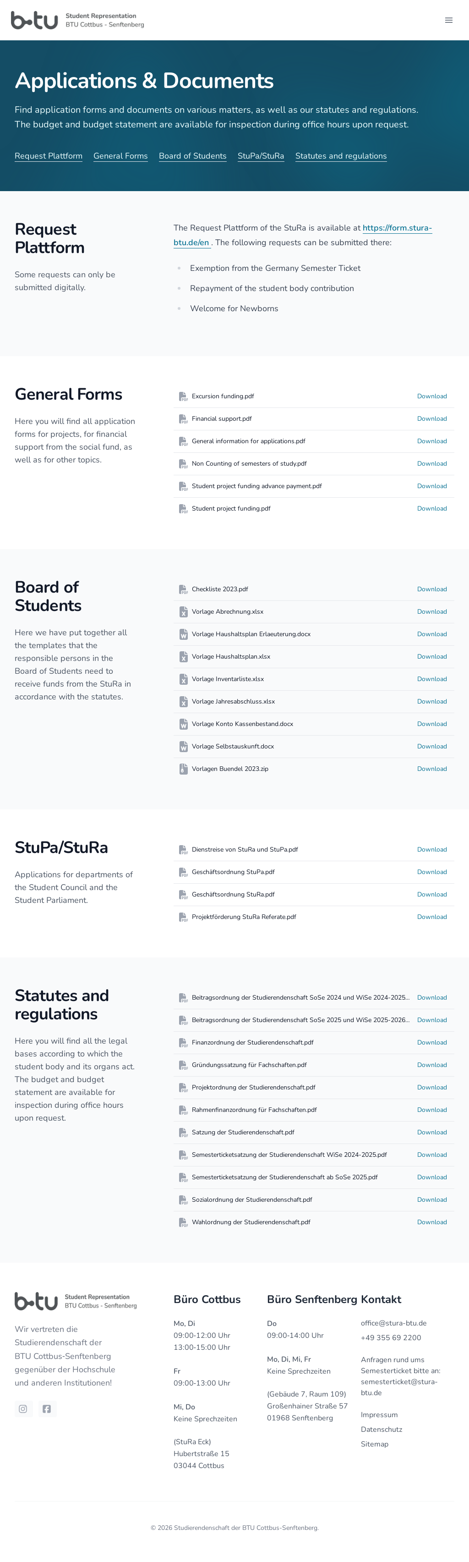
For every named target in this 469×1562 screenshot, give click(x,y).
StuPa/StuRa (261, 155)
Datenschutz (381, 1429)
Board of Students (193, 155)
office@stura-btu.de (394, 1323)
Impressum (379, 1415)
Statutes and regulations (341, 155)
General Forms (120, 155)
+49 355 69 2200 (391, 1338)
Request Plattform (48, 155)
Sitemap (374, 1444)
